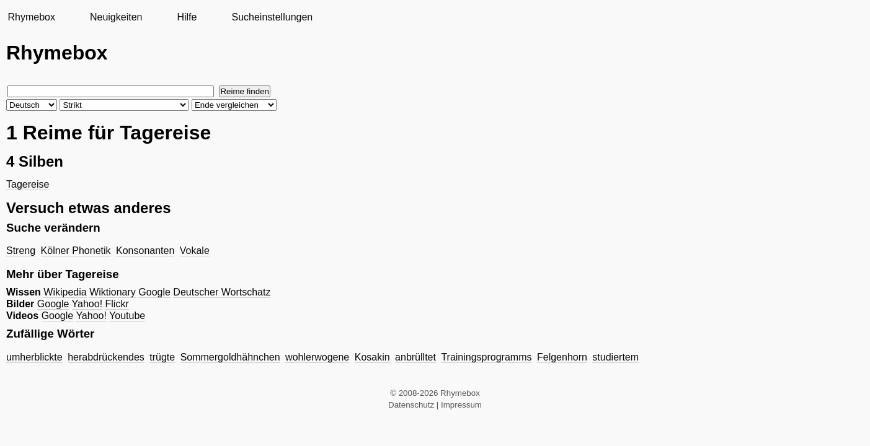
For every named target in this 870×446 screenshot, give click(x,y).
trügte (162, 357)
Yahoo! (87, 304)
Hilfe (187, 17)
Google (154, 292)
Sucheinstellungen (272, 17)
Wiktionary (112, 292)
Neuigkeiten (116, 17)
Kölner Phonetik (76, 250)
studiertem (615, 357)
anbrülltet (415, 357)
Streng (20, 250)
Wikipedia (64, 292)
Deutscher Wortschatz (221, 292)
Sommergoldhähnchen (230, 357)
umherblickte (34, 357)
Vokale (195, 250)
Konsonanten (145, 250)
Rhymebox (31, 17)
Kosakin (372, 357)
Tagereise (27, 184)
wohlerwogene (317, 357)
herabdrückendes (106, 357)
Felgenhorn (562, 357)
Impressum (461, 404)
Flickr (117, 304)
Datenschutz (411, 404)
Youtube (127, 315)
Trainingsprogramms (486, 357)
